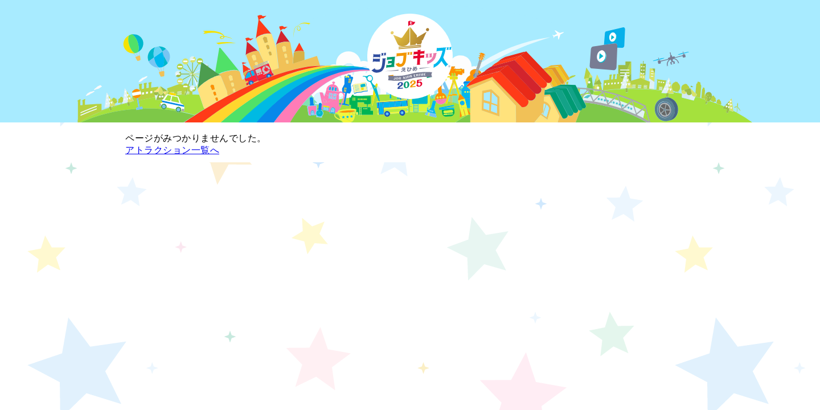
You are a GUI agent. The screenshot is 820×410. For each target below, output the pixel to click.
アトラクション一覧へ (172, 150)
